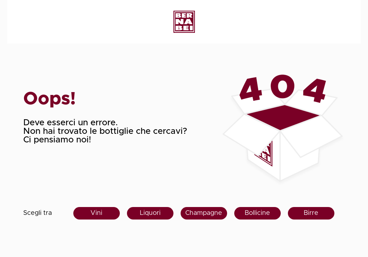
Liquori (150, 213)
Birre (311, 213)
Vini (96, 213)
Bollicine (257, 213)
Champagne (203, 213)
